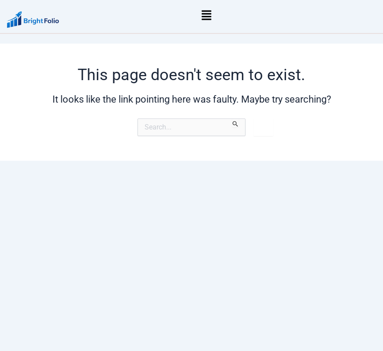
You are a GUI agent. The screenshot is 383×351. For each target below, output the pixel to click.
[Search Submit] (235, 122)
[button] (207, 15)
